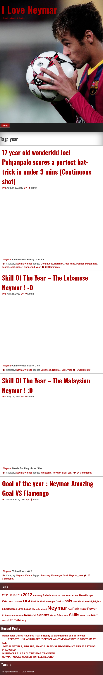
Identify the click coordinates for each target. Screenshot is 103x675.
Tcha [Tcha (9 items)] (82, 615)
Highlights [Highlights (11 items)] (95, 601)
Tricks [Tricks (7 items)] (5, 620)
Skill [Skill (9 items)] (66, 615)
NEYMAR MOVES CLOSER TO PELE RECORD (28, 656)
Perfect (80, 263)
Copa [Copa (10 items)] (90, 595)
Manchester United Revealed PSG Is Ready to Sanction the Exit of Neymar (43, 635)
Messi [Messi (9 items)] (44, 609)
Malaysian (46, 473)
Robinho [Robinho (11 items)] (6, 615)
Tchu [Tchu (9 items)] (87, 615)
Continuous (47, 263)
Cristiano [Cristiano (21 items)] (8, 601)
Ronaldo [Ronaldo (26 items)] (30, 615)
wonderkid (29, 267)
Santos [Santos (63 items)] (43, 615)
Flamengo (56, 575)
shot (12, 267)
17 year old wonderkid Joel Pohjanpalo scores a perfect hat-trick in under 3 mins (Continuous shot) (46, 166)
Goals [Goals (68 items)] (66, 601)
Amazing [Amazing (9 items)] (37, 595)
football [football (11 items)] (41, 601)
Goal (65, 575)
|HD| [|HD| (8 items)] (24, 620)
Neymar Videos (24, 263)
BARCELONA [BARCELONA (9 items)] (59, 595)
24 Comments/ (84, 473)
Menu (5, 125)
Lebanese (46, 370)
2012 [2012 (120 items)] (27, 594)
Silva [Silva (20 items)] (60, 615)
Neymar (7, 259)
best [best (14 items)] (68, 595)
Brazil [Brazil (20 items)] (83, 595)
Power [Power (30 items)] (92, 608)
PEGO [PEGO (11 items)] (83, 609)
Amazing (45, 575)
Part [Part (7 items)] (70, 609)
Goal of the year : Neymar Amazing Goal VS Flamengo (47, 488)
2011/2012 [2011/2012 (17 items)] (15, 595)
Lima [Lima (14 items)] (20, 609)
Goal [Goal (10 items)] (58, 601)
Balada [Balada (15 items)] (47, 595)
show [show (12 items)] (53, 615)
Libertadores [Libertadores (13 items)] (9, 609)
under (19, 267)
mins (72, 263)
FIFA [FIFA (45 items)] (26, 601)
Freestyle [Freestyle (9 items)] (50, 601)
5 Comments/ (83, 370)
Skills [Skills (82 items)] (74, 615)
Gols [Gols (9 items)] (75, 601)
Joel (66, 263)
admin (33, 188)
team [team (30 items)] (94, 615)
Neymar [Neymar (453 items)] (57, 608)
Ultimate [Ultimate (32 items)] (14, 620)
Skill (64, 370)
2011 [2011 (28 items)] (5, 595)
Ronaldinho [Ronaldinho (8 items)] (18, 615)
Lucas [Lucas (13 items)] (27, 609)
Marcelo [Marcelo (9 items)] (36, 609)
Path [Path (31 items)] (75, 608)
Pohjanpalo (91, 263)
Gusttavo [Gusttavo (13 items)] (83, 601)
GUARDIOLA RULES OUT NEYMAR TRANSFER (28, 653)
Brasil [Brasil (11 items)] (75, 595)
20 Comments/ (52, 267)
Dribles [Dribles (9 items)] (18, 601)
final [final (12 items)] (33, 601)
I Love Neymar (30, 9)
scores (5, 267)
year (38, 267)
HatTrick (58, 263)
